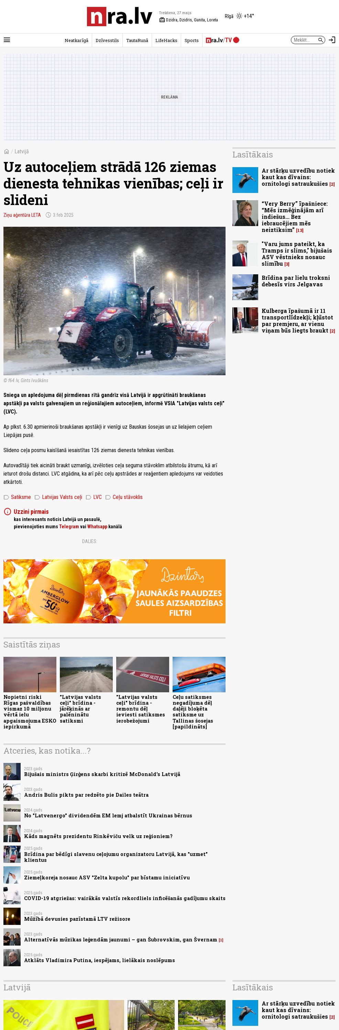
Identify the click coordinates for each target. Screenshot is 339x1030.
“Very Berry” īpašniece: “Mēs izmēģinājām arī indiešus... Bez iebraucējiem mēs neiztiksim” (295, 217)
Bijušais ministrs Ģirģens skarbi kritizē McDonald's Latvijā (102, 774)
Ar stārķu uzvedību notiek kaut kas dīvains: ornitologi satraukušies (298, 177)
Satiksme (17, 497)
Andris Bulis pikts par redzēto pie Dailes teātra (86, 795)
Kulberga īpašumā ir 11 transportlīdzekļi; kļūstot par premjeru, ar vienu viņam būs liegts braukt (297, 320)
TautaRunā (137, 40)
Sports (192, 40)
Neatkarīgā (76, 40)
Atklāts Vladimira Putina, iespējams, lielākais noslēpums (99, 960)
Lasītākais (252, 154)
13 (299, 230)
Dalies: (89, 541)
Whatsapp (97, 526)
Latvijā (21, 151)
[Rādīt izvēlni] (7, 40)
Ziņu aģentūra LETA (22, 215)
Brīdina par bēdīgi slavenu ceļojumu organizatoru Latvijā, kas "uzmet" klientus (116, 857)
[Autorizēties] (332, 40)
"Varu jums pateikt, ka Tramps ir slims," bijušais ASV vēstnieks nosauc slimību (297, 253)
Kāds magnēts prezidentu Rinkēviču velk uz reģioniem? (98, 836)
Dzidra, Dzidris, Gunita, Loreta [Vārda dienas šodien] (188, 20)
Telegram (69, 526)
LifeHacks (166, 40)
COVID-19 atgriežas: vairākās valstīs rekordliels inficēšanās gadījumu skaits (125, 898)
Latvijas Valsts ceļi (58, 497)
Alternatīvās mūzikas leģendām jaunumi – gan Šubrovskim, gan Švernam (120, 939)
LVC (94, 497)
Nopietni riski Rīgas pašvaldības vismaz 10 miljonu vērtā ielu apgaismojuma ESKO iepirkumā (29, 712)
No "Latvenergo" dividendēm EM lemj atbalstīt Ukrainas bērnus (108, 815)
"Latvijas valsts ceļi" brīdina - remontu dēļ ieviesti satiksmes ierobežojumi (140, 709)
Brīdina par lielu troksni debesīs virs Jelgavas (296, 281)
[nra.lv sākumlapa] (119, 16)
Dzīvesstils (107, 40)
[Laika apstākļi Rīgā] (239, 16)
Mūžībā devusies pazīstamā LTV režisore (77, 919)
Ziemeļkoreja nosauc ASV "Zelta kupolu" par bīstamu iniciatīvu (107, 877)
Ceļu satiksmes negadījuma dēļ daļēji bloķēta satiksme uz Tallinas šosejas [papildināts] (193, 712)
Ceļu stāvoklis (124, 497)
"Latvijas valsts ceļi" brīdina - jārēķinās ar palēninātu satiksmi (80, 709)
